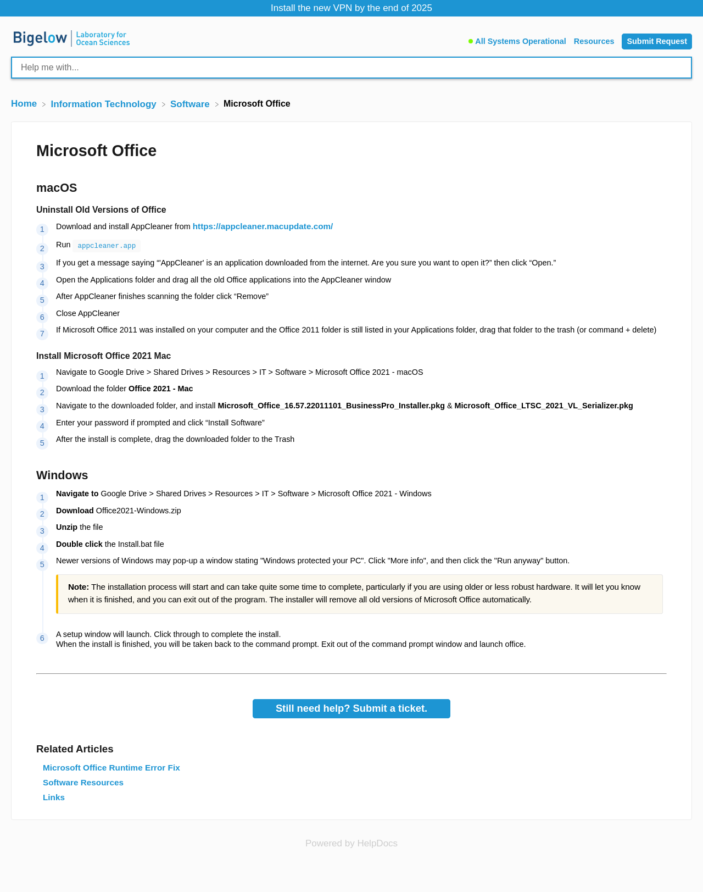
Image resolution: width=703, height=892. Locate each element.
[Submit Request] (657, 41)
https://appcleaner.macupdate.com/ (263, 226)
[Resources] (595, 40)
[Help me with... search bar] (351, 68)
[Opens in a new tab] (351, 842)
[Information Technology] (105, 103)
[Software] (191, 103)
